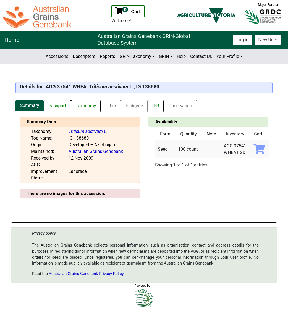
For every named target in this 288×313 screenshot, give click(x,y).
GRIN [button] (164, 56)
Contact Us (201, 56)
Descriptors (84, 56)
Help (181, 56)
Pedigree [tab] (134, 105)
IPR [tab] (155, 105)
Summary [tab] (29, 105)
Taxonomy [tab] (86, 105)
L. (88, 131)
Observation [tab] (180, 105)
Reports (107, 56)
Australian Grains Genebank (96, 151)
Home (11, 40)
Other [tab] (110, 105)
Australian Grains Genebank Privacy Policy (86, 273)
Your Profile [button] (227, 56)
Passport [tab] (57, 105)
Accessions (57, 56)
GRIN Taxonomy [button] (135, 56)
